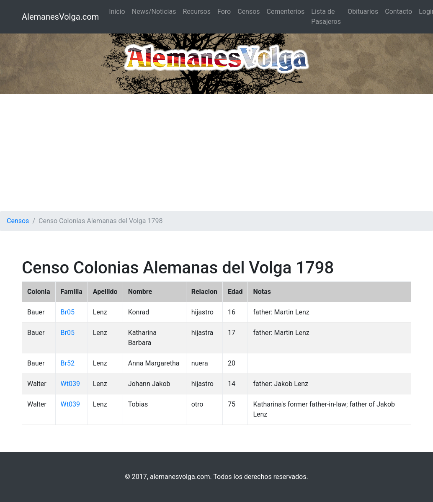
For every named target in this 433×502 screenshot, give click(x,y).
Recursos (197, 11)
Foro (224, 11)
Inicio (117, 11)
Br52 (68, 363)
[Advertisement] (216, 152)
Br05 (68, 312)
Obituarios (363, 11)
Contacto (398, 11)
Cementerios (286, 11)
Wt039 (70, 384)
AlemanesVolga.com (60, 17)
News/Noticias (154, 11)
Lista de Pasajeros (326, 17)
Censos (248, 11)
